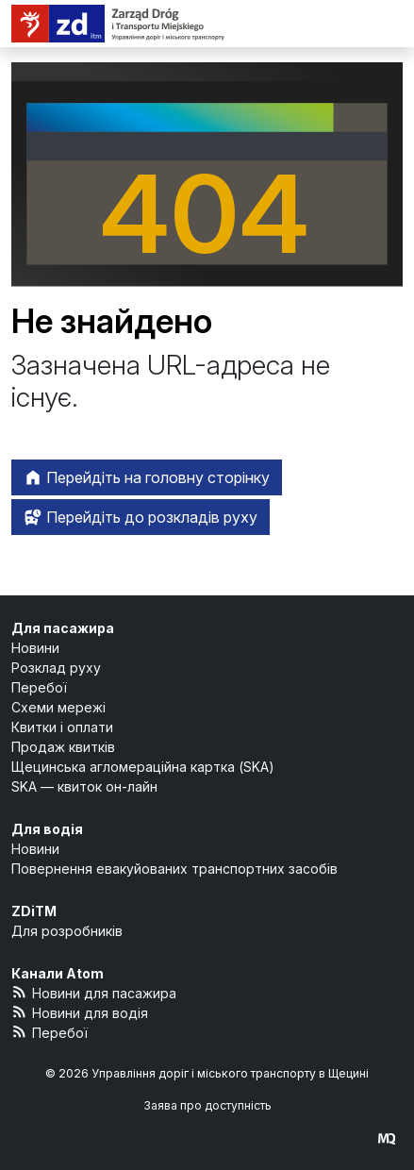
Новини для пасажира (93, 992)
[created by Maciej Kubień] (386, 1138)
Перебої (39, 687)
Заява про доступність (207, 1105)
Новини (35, 648)
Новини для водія (79, 1012)
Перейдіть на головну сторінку (147, 477)
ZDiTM (34, 911)
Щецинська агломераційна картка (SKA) (142, 767)
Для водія (47, 829)
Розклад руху (56, 668)
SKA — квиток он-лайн (84, 786)
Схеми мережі (58, 707)
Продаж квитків (63, 747)
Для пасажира (62, 628)
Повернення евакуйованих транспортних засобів (174, 869)
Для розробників (67, 931)
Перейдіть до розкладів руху (140, 517)
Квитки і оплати (62, 727)
